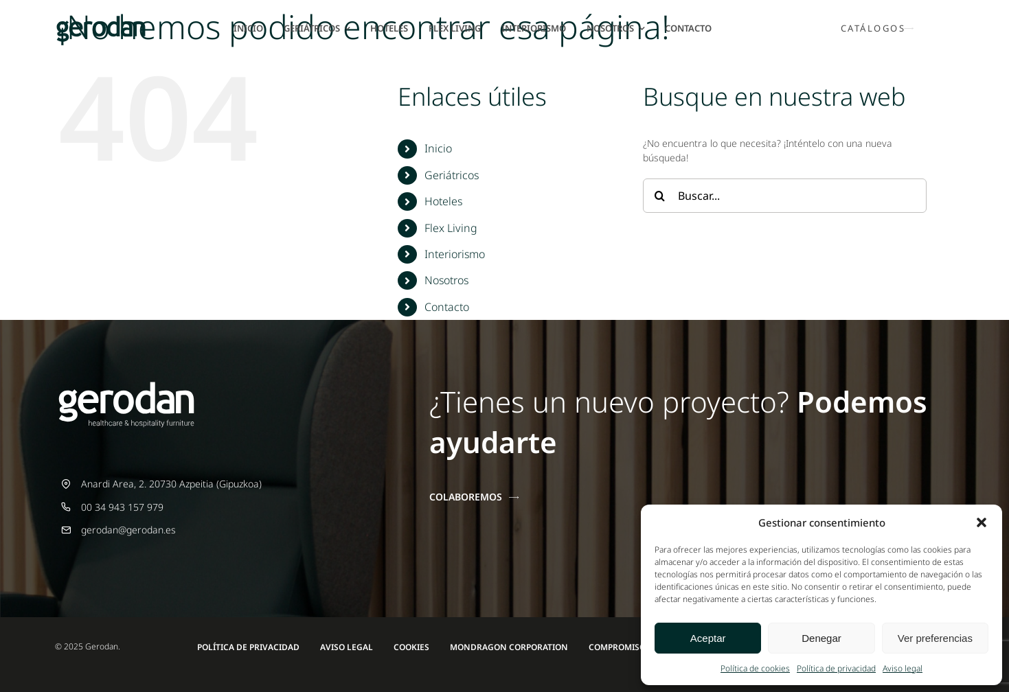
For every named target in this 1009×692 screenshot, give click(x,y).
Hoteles (443, 201)
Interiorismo (454, 254)
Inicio (438, 148)
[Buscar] (660, 195)
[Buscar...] (785, 195)
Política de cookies (755, 668)
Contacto (446, 306)
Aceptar (708, 638)
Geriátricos (451, 175)
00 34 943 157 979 (122, 507)
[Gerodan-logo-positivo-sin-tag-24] (101, 20)
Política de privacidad (836, 668)
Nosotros (446, 280)
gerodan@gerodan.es (128, 529)
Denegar (821, 638)
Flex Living (450, 227)
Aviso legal (902, 668)
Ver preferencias (935, 638)
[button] (981, 522)
